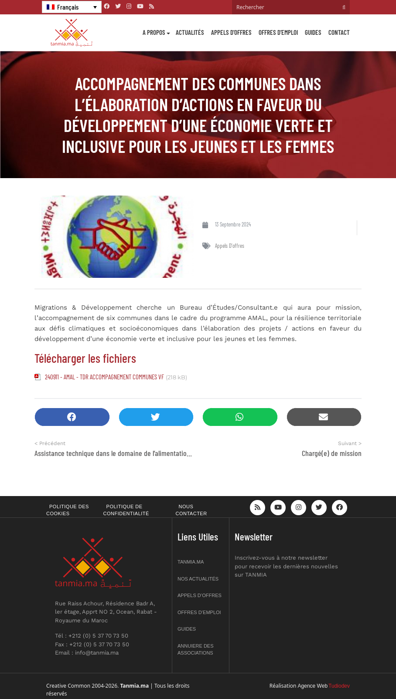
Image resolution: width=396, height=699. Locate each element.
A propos (154, 32)
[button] (72, 417)
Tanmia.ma (191, 561)
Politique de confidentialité (126, 510)
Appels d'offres (229, 245)
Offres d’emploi (278, 32)
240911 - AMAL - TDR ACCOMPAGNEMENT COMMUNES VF (104, 377)
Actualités (190, 32)
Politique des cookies (67, 510)
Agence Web (313, 686)
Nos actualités (198, 578)
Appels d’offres (231, 32)
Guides (313, 32)
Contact (339, 32)
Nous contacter (191, 510)
